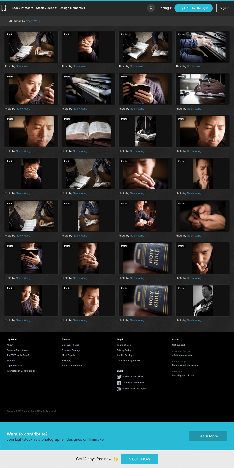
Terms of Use (124, 345)
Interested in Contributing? (21, 371)
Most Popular (69, 355)
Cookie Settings (125, 355)
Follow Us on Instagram (134, 388)
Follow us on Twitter (132, 376)
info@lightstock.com (182, 355)
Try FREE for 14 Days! (193, 8)
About (10, 345)
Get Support (178, 345)
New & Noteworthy (72, 365)
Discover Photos (70, 345)
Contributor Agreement (129, 360)
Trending (66, 360)
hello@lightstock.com (183, 375)
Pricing (164, 8)
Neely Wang (33, 21)
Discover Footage (71, 350)
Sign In (224, 8)
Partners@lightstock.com (185, 365)
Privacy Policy (124, 350)
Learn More (208, 436)
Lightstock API (14, 365)
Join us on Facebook (133, 382)
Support (11, 360)
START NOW (139, 459)
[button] (22, 8)
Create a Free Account (18, 350)
